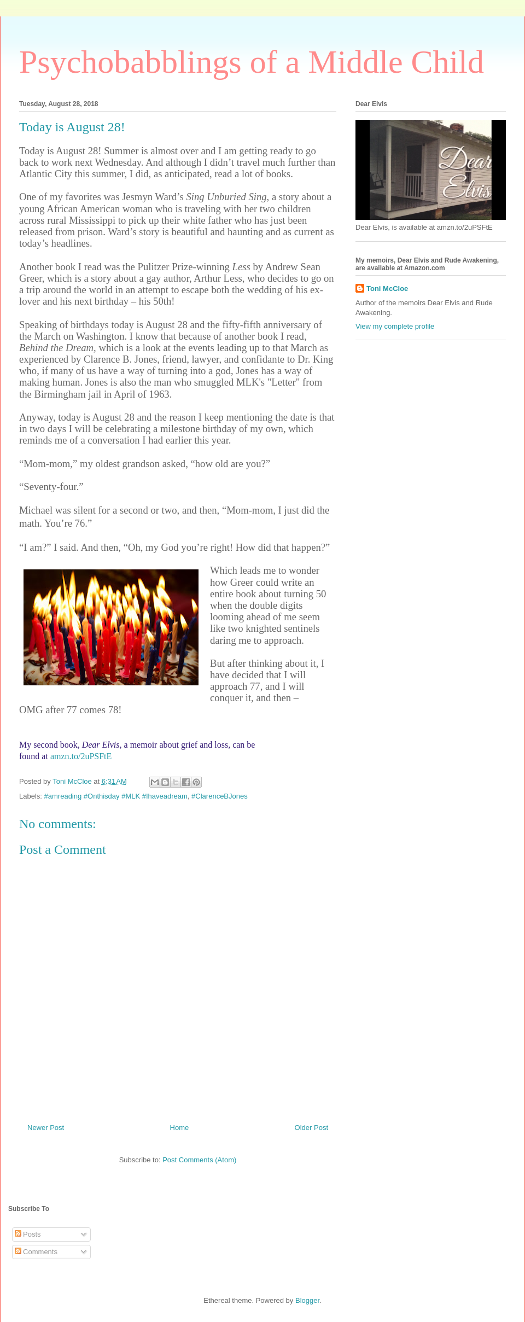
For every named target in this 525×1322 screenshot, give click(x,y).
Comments (36, 1252)
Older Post (311, 1127)
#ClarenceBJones (219, 796)
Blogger (307, 1300)
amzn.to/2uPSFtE (81, 756)
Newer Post (45, 1127)
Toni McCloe (387, 288)
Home (179, 1127)
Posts (28, 1234)
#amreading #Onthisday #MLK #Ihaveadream (116, 796)
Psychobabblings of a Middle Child (251, 62)
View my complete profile (394, 326)
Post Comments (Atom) (199, 1160)
